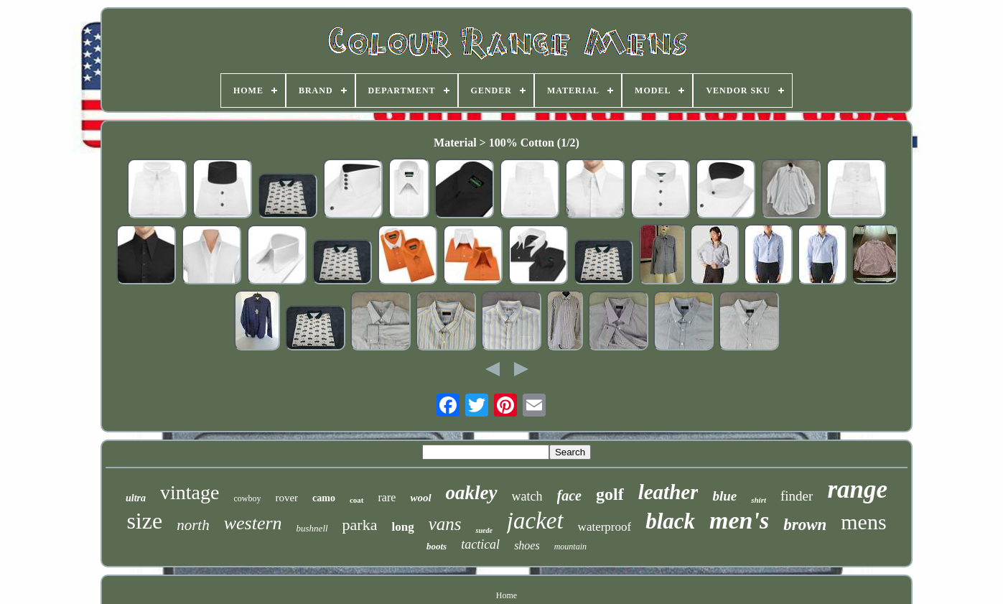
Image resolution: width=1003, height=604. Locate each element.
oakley (472, 492)
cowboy (247, 498)
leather (668, 491)
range (857, 489)
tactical (480, 544)
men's (739, 520)
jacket (535, 521)
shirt (758, 500)
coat (357, 500)
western (253, 523)
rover (286, 497)
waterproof (605, 527)
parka (360, 525)
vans (445, 524)
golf (610, 494)
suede (483, 530)
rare (387, 497)
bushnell (312, 528)
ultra (136, 498)
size (144, 521)
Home (506, 595)
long (402, 527)
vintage (189, 492)
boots (436, 546)
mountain (570, 547)
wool (420, 497)
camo (323, 498)
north (193, 525)
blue (724, 495)
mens (863, 522)
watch (527, 496)
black (670, 521)
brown (804, 525)
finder (796, 495)
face (569, 495)
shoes (527, 545)
